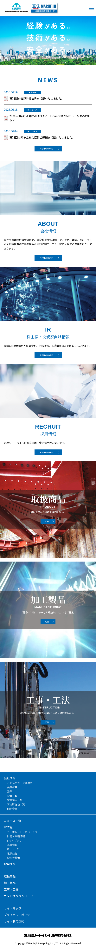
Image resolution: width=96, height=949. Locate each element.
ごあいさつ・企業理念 (19, 783)
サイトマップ (12, 908)
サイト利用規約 (14, 921)
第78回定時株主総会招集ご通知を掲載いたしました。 (42, 137)
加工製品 (10, 883)
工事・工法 (11, 889)
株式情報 (12, 845)
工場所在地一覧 (16, 804)
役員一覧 (12, 796)
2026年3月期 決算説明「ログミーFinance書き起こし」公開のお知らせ (49, 118)
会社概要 (12, 787)
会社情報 (10, 778)
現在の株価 (13, 858)
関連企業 (12, 808)
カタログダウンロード (18, 896)
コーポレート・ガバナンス (22, 832)
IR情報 (8, 827)
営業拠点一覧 (14, 800)
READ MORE (46, 148)
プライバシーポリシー (18, 915)
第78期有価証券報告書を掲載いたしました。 (36, 98)
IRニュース (13, 849)
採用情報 (10, 864)
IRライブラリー (15, 840)
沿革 (9, 791)
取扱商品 (10, 876)
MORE (46, 521)
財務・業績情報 (16, 836)
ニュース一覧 (12, 821)
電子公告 (12, 853)
